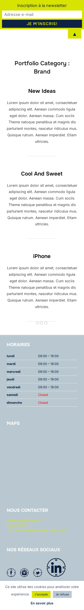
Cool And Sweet (41, 183)
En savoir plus (42, 603)
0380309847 (17, 535)
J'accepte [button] (41, 594)
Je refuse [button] (62, 594)
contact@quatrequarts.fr (25, 530)
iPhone (42, 266)
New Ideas (42, 100)
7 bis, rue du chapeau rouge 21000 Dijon (36, 540)
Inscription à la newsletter (42, 5)
